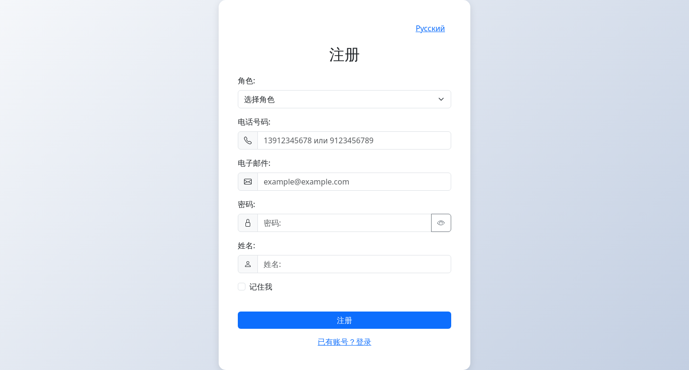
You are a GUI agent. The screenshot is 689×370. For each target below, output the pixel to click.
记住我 (260, 286)
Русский (430, 28)
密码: (246, 204)
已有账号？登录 (344, 341)
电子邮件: (254, 163)
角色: (246, 80)
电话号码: (254, 121)
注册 (344, 320)
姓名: (246, 245)
